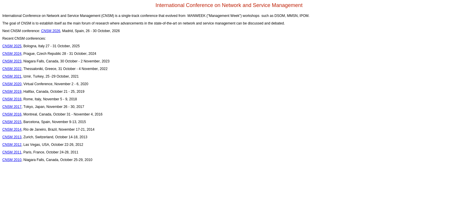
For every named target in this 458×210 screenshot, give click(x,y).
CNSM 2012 (11, 145)
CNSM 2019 (11, 92)
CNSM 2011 (11, 152)
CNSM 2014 (11, 129)
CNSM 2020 (11, 84)
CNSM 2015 (11, 122)
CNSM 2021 (11, 76)
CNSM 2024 (11, 54)
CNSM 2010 (11, 160)
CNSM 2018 (11, 99)
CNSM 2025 (11, 46)
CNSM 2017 (11, 107)
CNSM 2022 (11, 69)
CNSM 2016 (11, 114)
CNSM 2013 (11, 137)
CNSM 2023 (11, 61)
